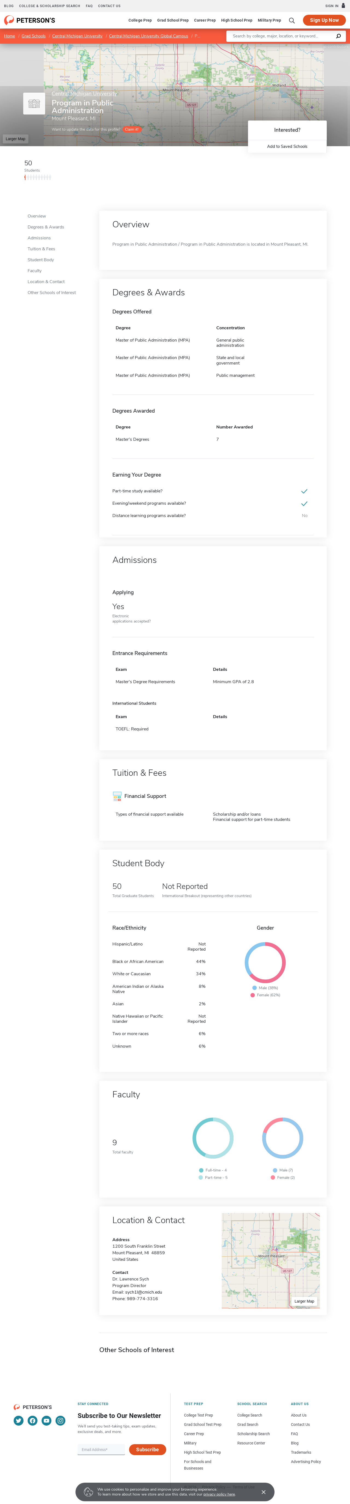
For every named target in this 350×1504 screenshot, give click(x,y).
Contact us (109, 6)
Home (9, 36)
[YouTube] (46, 1421)
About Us (299, 1415)
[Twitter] (19, 1421)
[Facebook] (32, 1421)
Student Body (41, 260)
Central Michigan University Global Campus (148, 36)
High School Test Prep (202, 1452)
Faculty (35, 271)
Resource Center (251, 1443)
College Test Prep (198, 1415)
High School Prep (236, 20)
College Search (249, 1415)
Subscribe (147, 1449)
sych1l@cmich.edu (143, 1292)
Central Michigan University (77, 36)
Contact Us (300, 1424)
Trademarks (301, 1452)
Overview (37, 216)
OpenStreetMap (312, 46)
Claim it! (131, 129)
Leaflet (284, 46)
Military (190, 1443)
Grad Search (247, 1424)
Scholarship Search (253, 1434)
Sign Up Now (324, 20)
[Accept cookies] (259, 1492)
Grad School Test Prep (202, 1424)
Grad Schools (34, 36)
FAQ (89, 6)
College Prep (140, 20)
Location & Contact (46, 282)
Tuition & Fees (41, 249)
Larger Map (15, 139)
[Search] (292, 20)
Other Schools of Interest (52, 293)
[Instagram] (60, 1421)
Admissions (39, 238)
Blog (9, 6)
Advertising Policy (306, 1461)
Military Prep (269, 20)
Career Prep (205, 20)
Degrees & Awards (46, 227)
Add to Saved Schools (287, 146)
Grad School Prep (173, 20)
